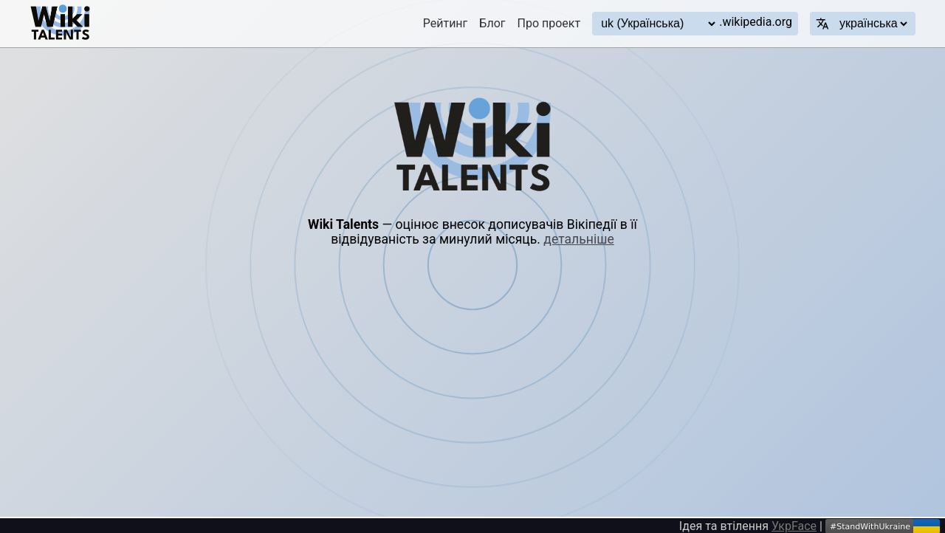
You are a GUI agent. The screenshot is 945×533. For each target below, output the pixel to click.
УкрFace (794, 526)
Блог (492, 23)
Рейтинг (445, 23)
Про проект (549, 23)
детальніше (578, 239)
